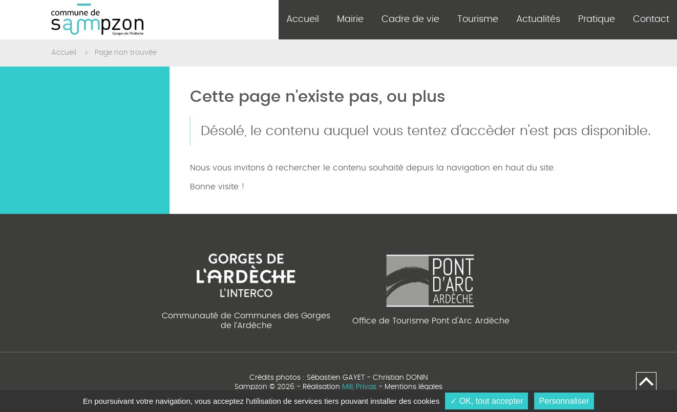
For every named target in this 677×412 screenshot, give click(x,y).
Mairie (350, 19)
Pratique (596, 19)
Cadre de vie (410, 19)
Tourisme (477, 19)
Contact (651, 19)
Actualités (538, 19)
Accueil (302, 19)
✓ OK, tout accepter (486, 401)
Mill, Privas (359, 387)
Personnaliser (564, 401)
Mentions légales (413, 387)
